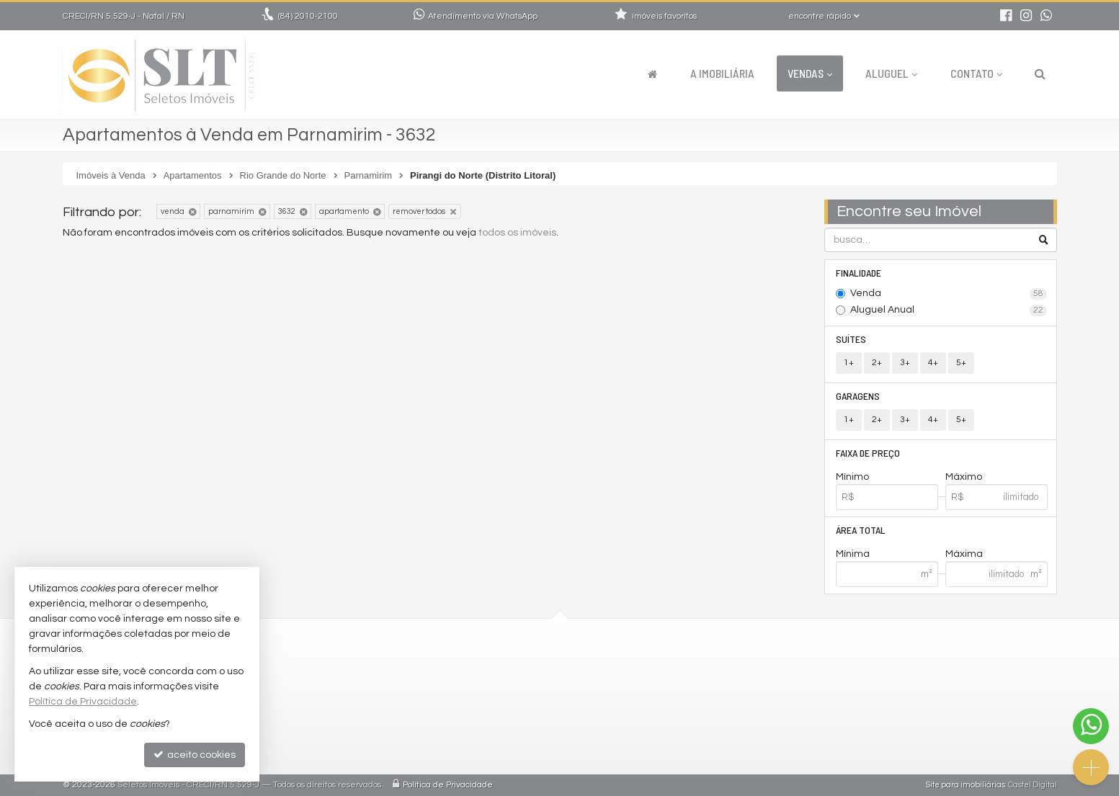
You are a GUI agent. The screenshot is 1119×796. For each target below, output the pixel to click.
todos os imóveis (517, 233)
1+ (849, 362)
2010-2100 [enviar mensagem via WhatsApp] (308, 16)
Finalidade (858, 273)
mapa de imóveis (456, 753)
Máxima (964, 554)
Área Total (861, 530)
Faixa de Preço (868, 453)
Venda (948, 294)
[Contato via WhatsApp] (1091, 726)
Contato (976, 73)
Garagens (858, 396)
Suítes (851, 339)
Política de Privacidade (448, 785)
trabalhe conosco (458, 702)
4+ (933, 362)
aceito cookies (194, 754)
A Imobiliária (722, 73)
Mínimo (852, 477)
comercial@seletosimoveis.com (492, 684)
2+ (877, 362)
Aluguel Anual (948, 310)
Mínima (853, 554)
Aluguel (891, 73)
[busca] (1040, 73)
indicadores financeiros (472, 719)
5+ (961, 362)
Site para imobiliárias (965, 785)
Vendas (810, 73)
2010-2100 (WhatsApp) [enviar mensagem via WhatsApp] (479, 667)
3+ (905, 362)
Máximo (963, 477)
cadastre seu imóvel (464, 736)
